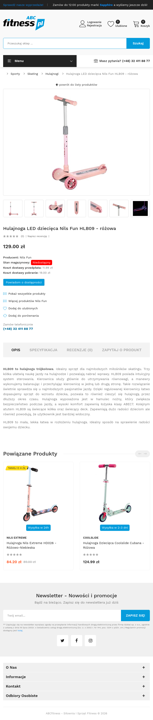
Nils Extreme (17, 537)
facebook (76, 640)
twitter (62, 640)
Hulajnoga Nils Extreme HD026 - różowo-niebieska (32, 545)
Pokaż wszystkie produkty (26, 293)
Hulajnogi (52, 73)
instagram (90, 640)
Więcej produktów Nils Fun (27, 301)
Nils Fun (25, 257)
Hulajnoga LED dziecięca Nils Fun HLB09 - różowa (102, 73)
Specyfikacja (43, 350)
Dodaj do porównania (23, 315)
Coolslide (91, 537)
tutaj (20, 630)
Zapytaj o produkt (121, 350)
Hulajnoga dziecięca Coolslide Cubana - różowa (113, 545)
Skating (32, 73)
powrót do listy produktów (76, 84)
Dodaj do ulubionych (23, 308)
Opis (15, 350)
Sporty (15, 73)
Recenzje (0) (80, 350)
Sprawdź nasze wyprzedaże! (23, 4)
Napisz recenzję (37, 236)
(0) (22, 236)
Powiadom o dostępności (24, 282)
